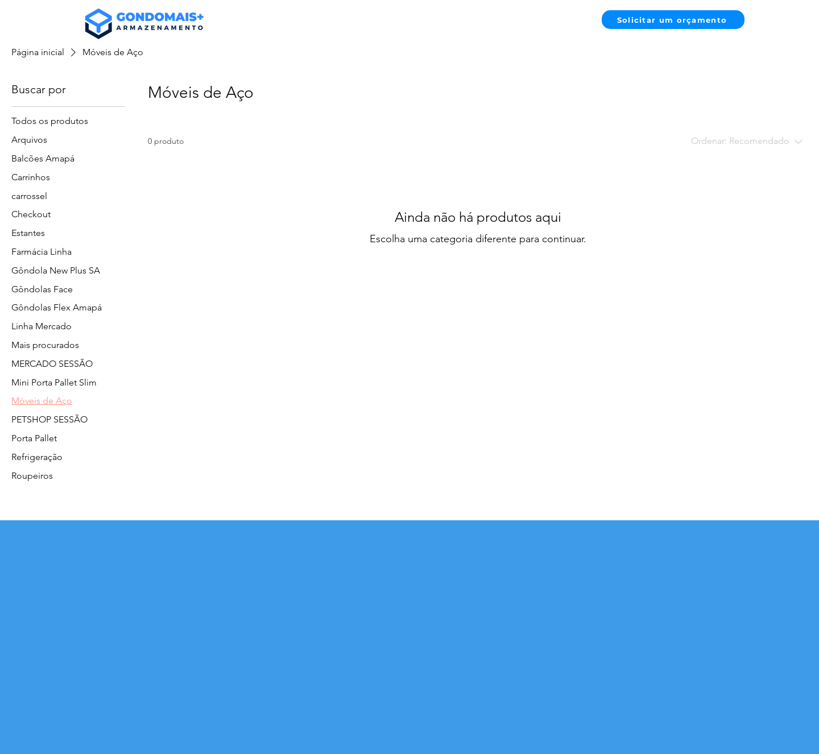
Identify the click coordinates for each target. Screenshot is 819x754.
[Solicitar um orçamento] (673, 19)
